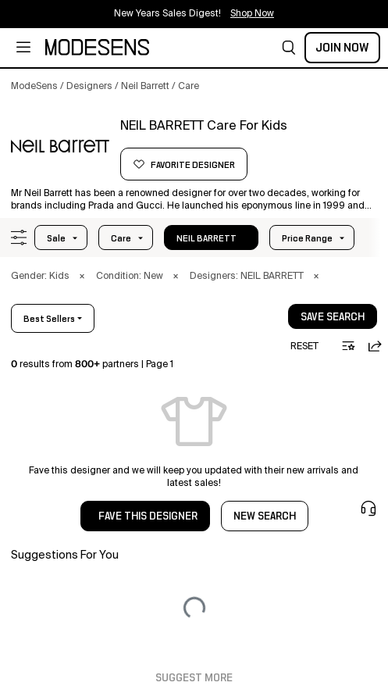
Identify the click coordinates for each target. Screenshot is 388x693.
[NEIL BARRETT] (60, 146)
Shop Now (252, 14)
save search (333, 317)
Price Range (307, 238)
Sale (56, 238)
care (121, 238)
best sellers (49, 318)
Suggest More (194, 678)
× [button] (82, 276)
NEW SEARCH (264, 516)
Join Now (342, 47)
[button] (288, 47)
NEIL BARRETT (206, 238)
